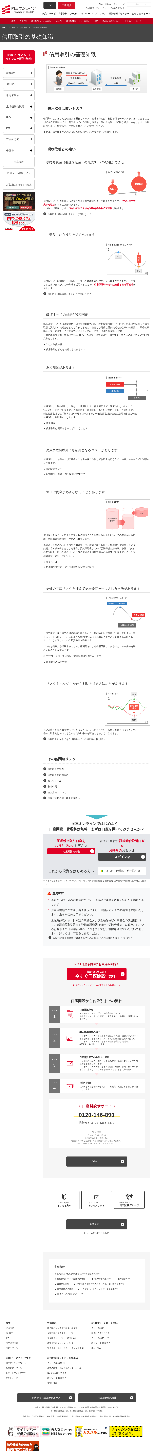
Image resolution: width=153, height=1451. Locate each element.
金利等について (54, 469)
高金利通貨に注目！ (100, 1343)
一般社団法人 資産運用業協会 (56, 1426)
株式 (13, 21)
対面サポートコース (133, 21)
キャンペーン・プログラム (93, 13)
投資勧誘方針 (124, 1288)
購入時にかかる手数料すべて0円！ (63, 1338)
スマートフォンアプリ (16, 1383)
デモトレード (12, 1388)
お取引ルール (54, 781)
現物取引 (11, 73)
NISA (96, 21)
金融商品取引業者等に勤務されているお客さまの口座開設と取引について (92, 944)
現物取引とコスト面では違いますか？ (65, 474)
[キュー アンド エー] (96, 1171)
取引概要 (50, 423)
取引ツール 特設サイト (101, 1352)
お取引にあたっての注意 (19, 184)
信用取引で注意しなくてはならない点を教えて (70, 567)
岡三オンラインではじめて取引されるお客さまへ (98, 995)
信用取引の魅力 (56, 769)
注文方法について (57, 792)
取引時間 (52, 786)
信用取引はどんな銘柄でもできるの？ (65, 349)
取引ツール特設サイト (18, 173)
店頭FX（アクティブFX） (19, 1367)
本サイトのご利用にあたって (70, 1304)
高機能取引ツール (14, 1378)
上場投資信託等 (15, 106)
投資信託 (23, 21)
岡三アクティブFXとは (16, 1373)
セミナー (125, 13)
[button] (129, 1209)
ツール (73, 13)
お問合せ (108, 4)
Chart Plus (96, 1358)
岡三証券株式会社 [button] (107, 1407)
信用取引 (23, 28)
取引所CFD (78, 21)
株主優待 (18, 162)
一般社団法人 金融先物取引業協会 (83, 1426)
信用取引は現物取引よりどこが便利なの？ (69, 214)
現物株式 (10, 1338)
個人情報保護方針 (102, 1288)
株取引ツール (12, 1358)
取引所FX (41, 21)
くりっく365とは (99, 1338)
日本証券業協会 (38, 1426)
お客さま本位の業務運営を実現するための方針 (78, 1283)
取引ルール (52, 562)
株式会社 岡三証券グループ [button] (46, 1407)
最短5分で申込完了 (96, 982)
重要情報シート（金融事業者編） (72, 1288)
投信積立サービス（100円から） (62, 1348)
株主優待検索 (12, 1352)
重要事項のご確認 (65, 1298)
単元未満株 (12, 95)
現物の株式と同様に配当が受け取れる (64, 1378)
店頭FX (59, 21)
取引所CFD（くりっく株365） (63, 1367)
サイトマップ (119, 4)
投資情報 (113, 13)
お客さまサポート (141, 13)
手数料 (63, 13)
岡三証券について (117, 8)
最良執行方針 (63, 1293)
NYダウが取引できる (56, 1383)
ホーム (4, 28)
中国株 (10, 150)
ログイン (50, 5)
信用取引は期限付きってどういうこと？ (67, 428)
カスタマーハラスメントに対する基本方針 (99, 1298)
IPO (8, 117)
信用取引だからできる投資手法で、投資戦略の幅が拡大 (76, 739)
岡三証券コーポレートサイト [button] (97, 8)
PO (8, 128)
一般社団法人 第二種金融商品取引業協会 (114, 1426)
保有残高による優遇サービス (60, 1343)
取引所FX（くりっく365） (105, 1333)
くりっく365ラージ (100, 1348)
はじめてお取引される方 (98, 1242)
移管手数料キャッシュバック (60, 1352)
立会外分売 (12, 139)
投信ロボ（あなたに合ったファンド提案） (66, 1358)
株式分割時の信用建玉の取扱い (64, 798)
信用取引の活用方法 (56, 662)
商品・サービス (50, 13)
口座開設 (66, 5)
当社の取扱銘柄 (54, 344)
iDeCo (111, 21)
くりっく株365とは (56, 1373)
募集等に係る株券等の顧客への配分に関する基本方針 (100, 1293)
